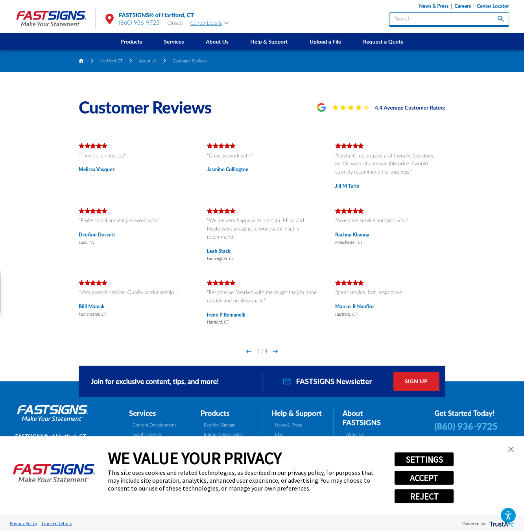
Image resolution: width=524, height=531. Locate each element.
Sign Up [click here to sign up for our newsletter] (416, 381)
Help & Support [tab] (296, 413)
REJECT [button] (424, 496)
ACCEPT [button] (424, 477)
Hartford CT (111, 60)
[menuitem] (131, 41)
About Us (217, 41)
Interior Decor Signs (223, 434)
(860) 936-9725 (139, 22)
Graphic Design (147, 434)
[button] (508, 515)
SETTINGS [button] (424, 459)
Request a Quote (383, 41)
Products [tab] (215, 413)
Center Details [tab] (209, 23)
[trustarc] (501, 523)
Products (131, 41)
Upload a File (325, 41)
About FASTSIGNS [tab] (362, 418)
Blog (279, 434)
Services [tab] (142, 413)
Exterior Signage (219, 424)
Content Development (154, 424)
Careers (462, 6)
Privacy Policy (23, 523)
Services (174, 41)
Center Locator (493, 6)
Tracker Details (56, 523)
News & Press (433, 6)
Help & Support (269, 41)
